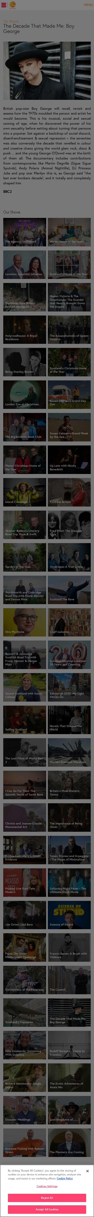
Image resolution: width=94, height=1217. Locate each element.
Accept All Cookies (47, 1209)
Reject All (47, 1197)
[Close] (87, 1171)
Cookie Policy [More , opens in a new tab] (48, 1178)
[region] (47, 1191)
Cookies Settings (46, 1186)
